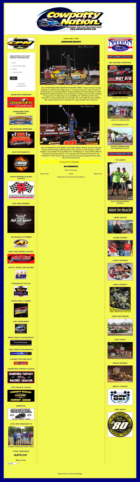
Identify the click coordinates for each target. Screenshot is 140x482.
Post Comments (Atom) (75, 177)
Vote (13, 78)
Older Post (98, 173)
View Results (21, 83)
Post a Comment (71, 170)
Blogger (79, 473)
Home (71, 173)
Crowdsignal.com (21, 86)
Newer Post (44, 173)
